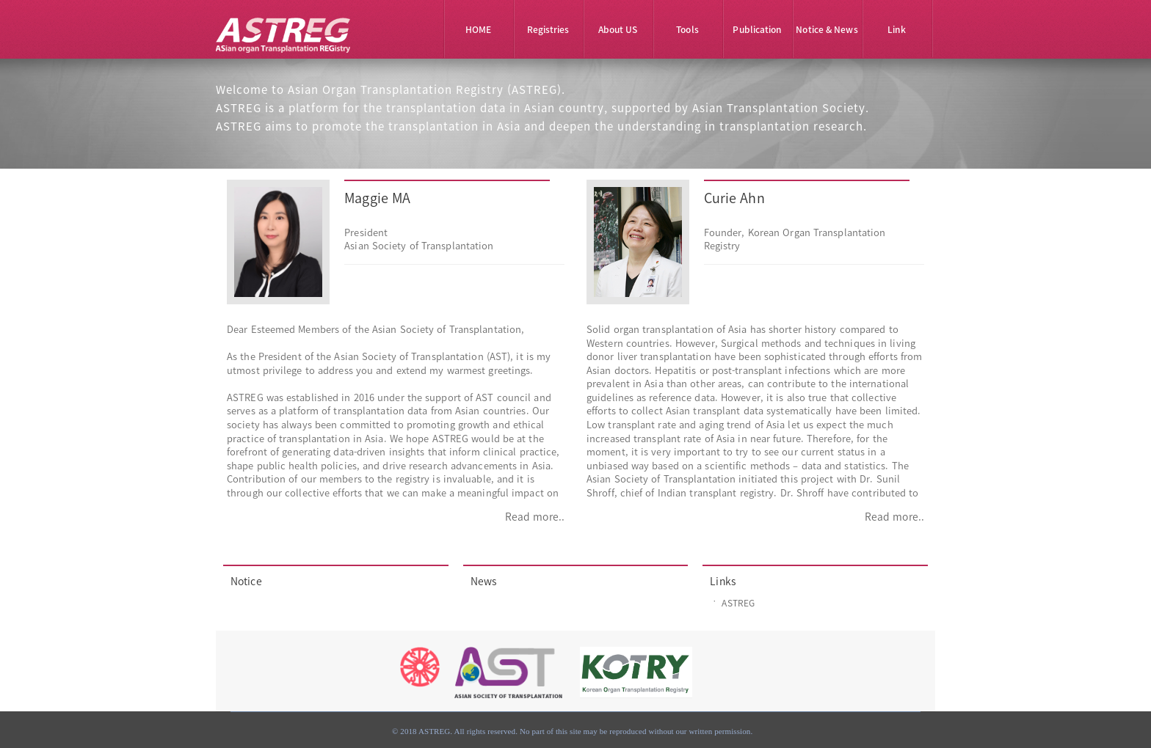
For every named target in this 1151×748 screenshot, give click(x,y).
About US (618, 29)
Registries (548, 29)
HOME (478, 29)
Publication (757, 29)
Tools (687, 29)
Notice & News (826, 29)
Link (896, 29)
